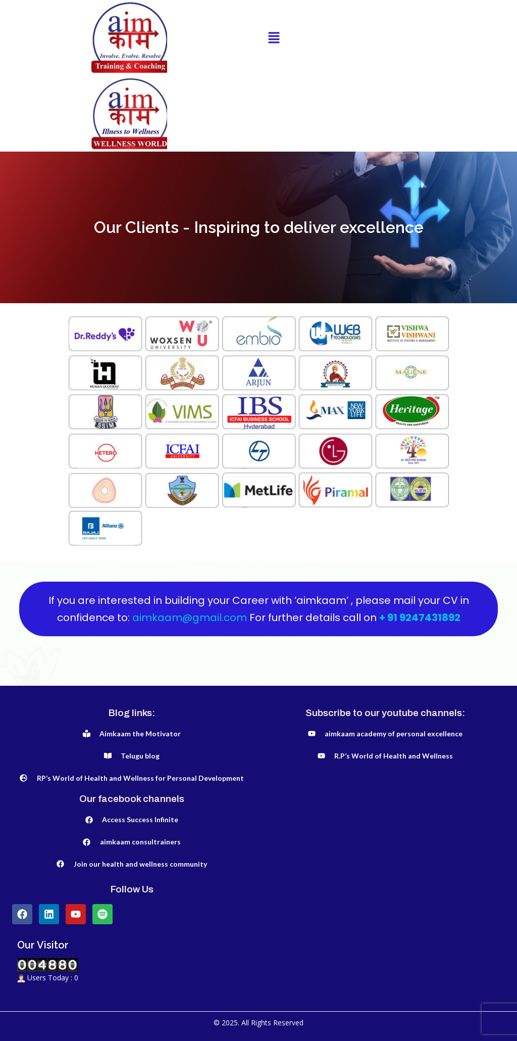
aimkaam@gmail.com (190, 617)
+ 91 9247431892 (419, 617)
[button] (274, 38)
